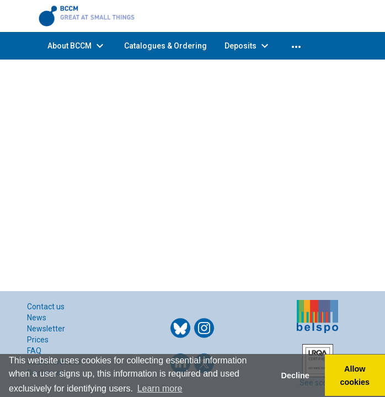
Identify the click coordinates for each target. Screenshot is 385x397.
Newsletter (46, 328)
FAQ (34, 350)
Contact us (46, 306)
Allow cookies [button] (355, 375)
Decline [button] (295, 375)
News (36, 317)
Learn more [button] (160, 388)
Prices (38, 339)
